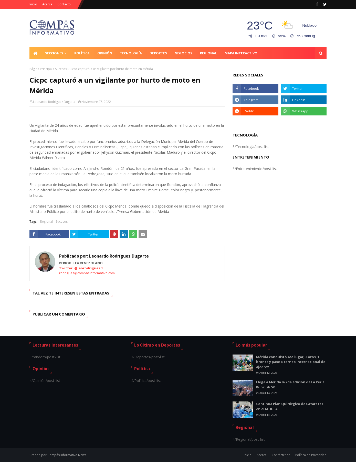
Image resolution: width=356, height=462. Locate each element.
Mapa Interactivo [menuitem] (241, 53)
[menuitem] (35, 53)
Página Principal (41, 69)
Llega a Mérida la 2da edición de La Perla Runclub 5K (290, 384)
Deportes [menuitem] (158, 53)
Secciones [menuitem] (54, 53)
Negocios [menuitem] (183, 53)
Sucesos (61, 69)
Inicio (33, 4)
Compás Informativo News (66, 455)
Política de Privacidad (311, 455)
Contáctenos (281, 455)
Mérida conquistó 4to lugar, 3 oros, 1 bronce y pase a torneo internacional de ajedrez (290, 362)
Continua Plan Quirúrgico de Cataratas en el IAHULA (289, 406)
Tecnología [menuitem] (131, 53)
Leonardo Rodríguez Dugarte (54, 102)
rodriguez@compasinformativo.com (87, 273)
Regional (46, 221)
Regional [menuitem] (208, 53)
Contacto (64, 4)
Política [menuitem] (82, 53)
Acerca (47, 4)
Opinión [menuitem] (104, 53)
